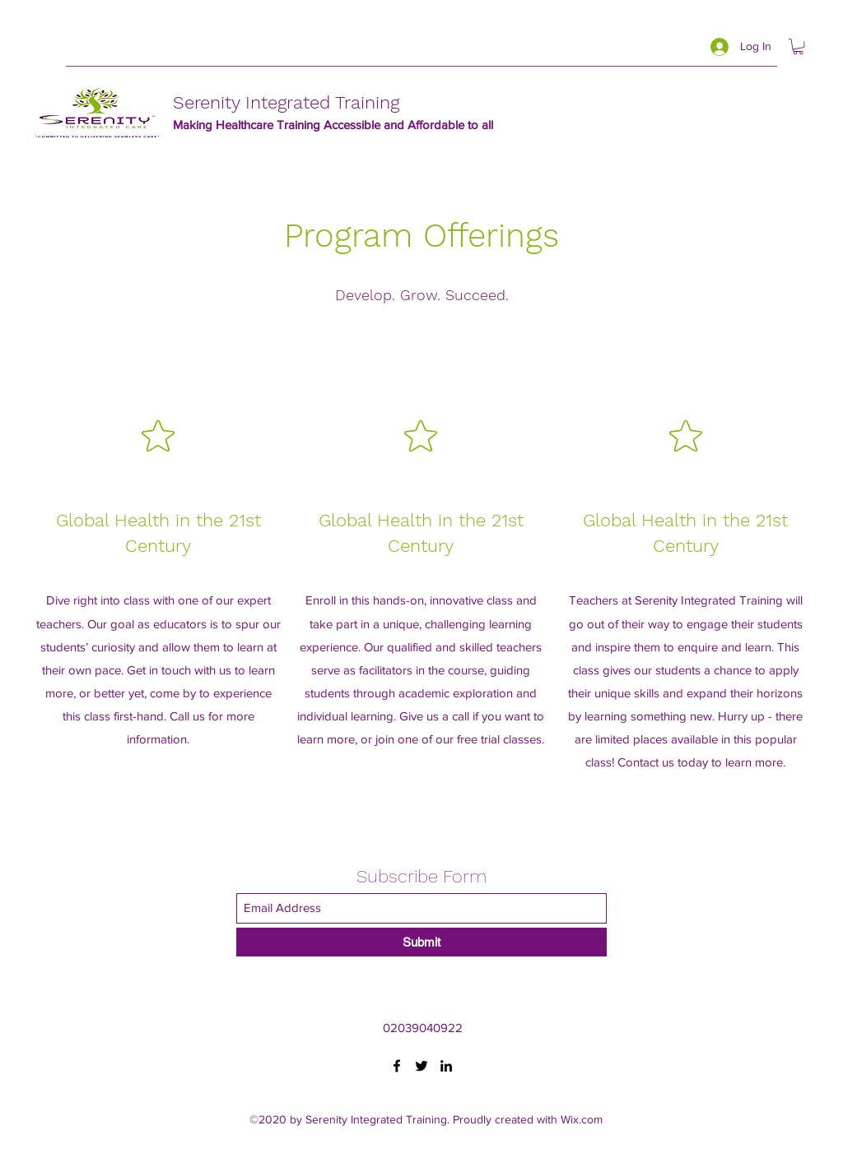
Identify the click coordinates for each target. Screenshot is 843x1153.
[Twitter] (421, 1066)
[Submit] (421, 942)
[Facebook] (397, 1066)
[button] (798, 46)
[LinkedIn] (446, 1066)
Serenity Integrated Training (286, 102)
